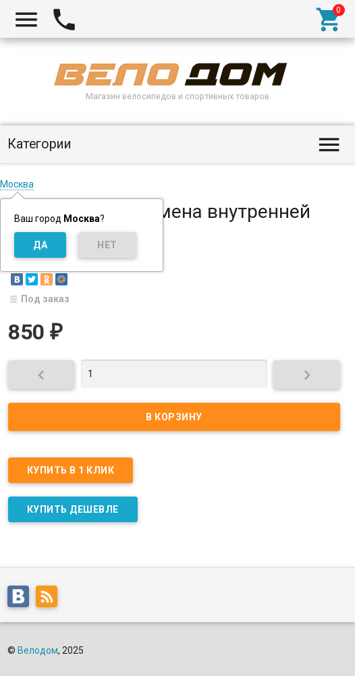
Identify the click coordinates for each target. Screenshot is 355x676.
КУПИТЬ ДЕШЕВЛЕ (73, 509)
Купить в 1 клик (71, 470)
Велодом (38, 650)
